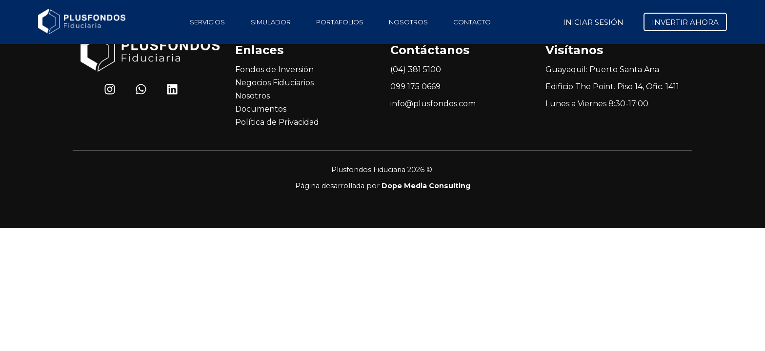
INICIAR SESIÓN (593, 22)
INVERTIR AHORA (685, 22)
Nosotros (252, 95)
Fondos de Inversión (274, 69)
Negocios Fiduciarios (274, 82)
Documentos (260, 109)
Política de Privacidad (277, 122)
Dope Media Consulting (426, 185)
